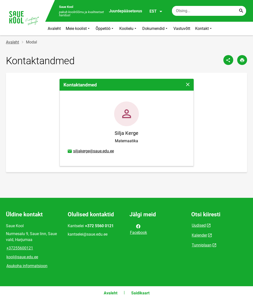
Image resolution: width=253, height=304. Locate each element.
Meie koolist (78, 28)
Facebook (138, 229)
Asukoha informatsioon (26, 265)
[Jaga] (228, 60)
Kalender (199, 235)
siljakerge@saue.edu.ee (90, 151)
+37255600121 (19, 248)
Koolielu (128, 28)
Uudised (199, 225)
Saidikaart (140, 293)
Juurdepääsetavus (125, 11)
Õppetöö (105, 28)
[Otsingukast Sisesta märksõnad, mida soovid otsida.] (209, 11)
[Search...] (241, 11)
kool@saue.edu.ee (22, 257)
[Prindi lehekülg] (242, 60)
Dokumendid (155, 28)
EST (156, 11)
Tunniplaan (201, 245)
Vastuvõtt (181, 28)
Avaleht (54, 28)
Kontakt (204, 28)
